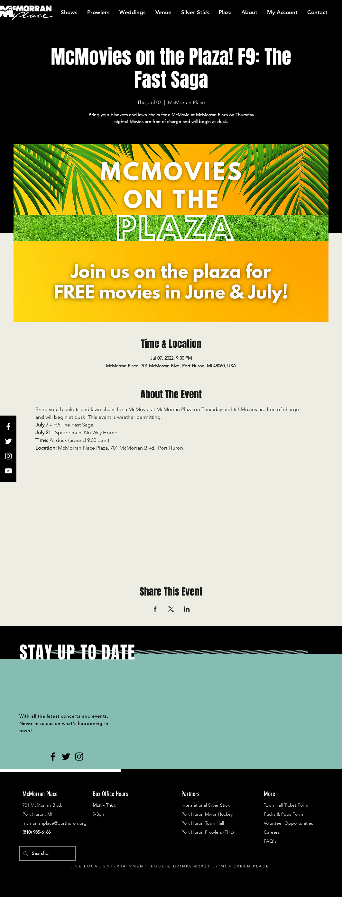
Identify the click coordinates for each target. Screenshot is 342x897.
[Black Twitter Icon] (65, 756)
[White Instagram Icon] (8, 456)
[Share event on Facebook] (155, 609)
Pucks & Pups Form (283, 814)
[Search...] (47, 853)
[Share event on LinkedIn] (187, 609)
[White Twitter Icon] (8, 441)
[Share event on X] (171, 609)
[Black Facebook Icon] (52, 756)
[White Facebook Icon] (8, 426)
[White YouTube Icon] (8, 470)
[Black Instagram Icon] (79, 756)
